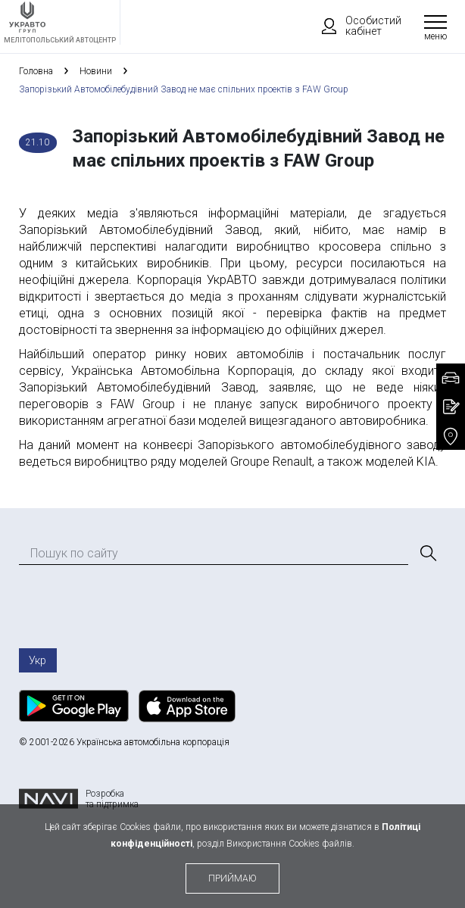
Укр (37, 660)
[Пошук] (427, 553)
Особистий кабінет (354, 25)
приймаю (232, 878)
